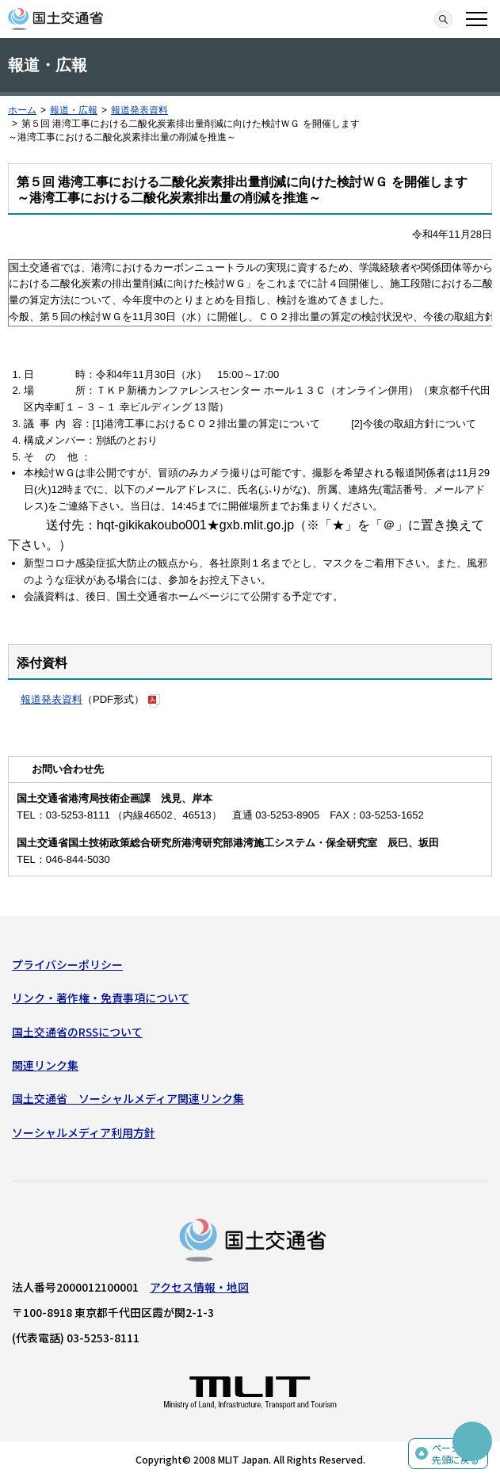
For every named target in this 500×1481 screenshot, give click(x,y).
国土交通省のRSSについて (77, 1032)
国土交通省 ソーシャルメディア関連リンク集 (128, 1098)
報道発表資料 (139, 110)
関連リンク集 (45, 1065)
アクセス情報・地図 (199, 1287)
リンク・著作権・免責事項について (100, 998)
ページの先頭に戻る (455, 1454)
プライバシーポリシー (67, 964)
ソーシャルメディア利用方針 (83, 1132)
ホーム (22, 110)
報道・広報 (73, 110)
